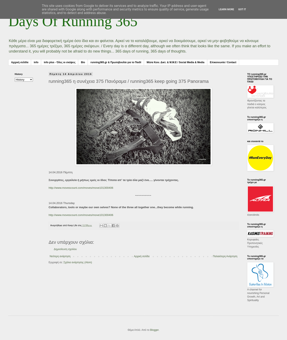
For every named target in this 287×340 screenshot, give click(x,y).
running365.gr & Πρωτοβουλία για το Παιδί (115, 62)
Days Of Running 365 (72, 21)
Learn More (226, 9)
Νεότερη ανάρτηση (60, 256)
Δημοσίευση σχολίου (65, 249)
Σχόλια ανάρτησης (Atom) (77, 262)
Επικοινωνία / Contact (223, 62)
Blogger (154, 329)
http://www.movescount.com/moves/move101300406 (81, 187)
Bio (83, 62)
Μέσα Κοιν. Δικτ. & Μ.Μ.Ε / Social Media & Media (175, 62)
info (36, 62)
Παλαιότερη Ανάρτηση (225, 256)
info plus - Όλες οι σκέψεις (59, 62)
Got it (242, 9)
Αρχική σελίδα (19, 62)
